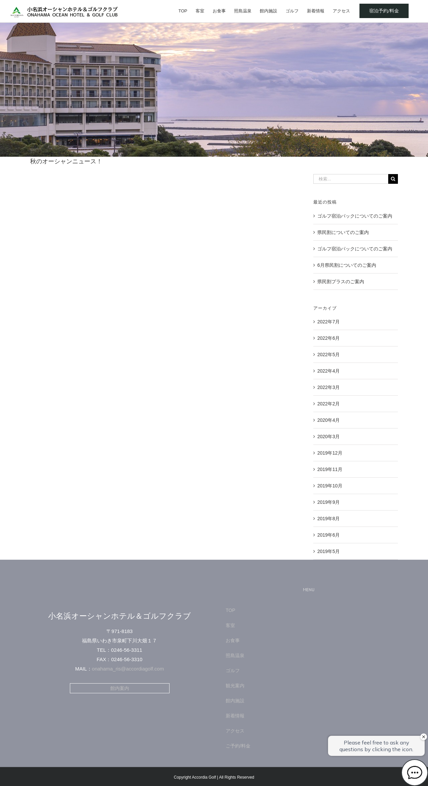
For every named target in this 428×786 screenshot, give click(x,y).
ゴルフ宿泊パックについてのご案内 (354, 216)
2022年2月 (328, 403)
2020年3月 (328, 436)
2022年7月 (328, 321)
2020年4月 (328, 420)
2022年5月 (328, 354)
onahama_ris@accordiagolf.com (128, 669)
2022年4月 (328, 371)
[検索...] (350, 179)
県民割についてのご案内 (343, 232)
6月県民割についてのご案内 (346, 265)
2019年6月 (328, 535)
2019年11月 (329, 469)
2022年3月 (328, 387)
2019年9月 (328, 502)
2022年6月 (328, 338)
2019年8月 (328, 518)
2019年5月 (328, 551)
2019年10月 (329, 485)
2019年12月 (329, 453)
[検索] (393, 179)
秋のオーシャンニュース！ (66, 161)
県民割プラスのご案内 (340, 281)
